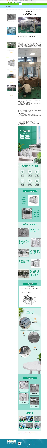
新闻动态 (28, 446)
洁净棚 (24, 446)
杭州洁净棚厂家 (8, 20)
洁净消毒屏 (21, 446)
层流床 (22, 446)
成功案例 (26, 446)
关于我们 (19, 446)
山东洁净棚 (8, 78)
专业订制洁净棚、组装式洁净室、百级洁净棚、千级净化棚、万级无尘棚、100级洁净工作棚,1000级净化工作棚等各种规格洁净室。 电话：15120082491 (20, 0)
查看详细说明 (11, 52)
